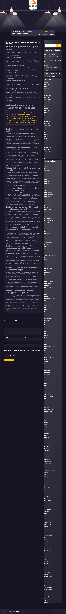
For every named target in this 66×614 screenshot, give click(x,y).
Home (47, 31)
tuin (45, 494)
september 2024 (47, 125)
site (45, 455)
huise (45, 300)
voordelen (46, 533)
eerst (45, 237)
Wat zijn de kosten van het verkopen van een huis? (19, 114)
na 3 (45, 400)
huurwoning (46, 313)
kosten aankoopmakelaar (49, 352)
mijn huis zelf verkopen (49, 394)
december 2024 (47, 119)
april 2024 (46, 136)
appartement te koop (48, 194)
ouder (45, 428)
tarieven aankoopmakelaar (49, 470)
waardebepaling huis (48, 544)
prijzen (45, 441)
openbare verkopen (48, 426)
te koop (46, 485)
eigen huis (46, 244)
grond (45, 257)
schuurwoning (47, 450)
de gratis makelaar (48, 218)
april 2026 (46, 84)
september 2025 (47, 99)
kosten (45, 350)
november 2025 (47, 95)
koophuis (46, 337)
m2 (45, 365)
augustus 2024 (47, 127)
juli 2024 (46, 129)
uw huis (46, 498)
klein (45, 329)
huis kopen (46, 285)
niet (45, 405)
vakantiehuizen (47, 504)
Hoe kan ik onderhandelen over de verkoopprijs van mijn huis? (21, 126)
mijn (45, 385)
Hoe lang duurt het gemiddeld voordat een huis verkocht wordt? (21, 118)
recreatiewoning (47, 446)
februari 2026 (47, 88)
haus (45, 263)
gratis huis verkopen (48, 253)
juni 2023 (46, 158)
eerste (45, 240)
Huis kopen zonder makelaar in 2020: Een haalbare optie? (52, 57)
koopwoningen (47, 342)
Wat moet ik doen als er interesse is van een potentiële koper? (21, 124)
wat (45, 548)
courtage (46, 214)
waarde (45, 539)
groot (45, 259)
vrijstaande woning (48, 535)
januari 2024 (46, 142)
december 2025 (47, 93)
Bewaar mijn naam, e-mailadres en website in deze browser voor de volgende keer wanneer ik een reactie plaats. (22, 351)
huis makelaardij (47, 287)
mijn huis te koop (47, 389)
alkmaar (46, 179)
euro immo (46, 246)
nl (44, 415)
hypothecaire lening (48, 318)
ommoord (46, 422)
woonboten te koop (48, 580)
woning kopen (47, 570)
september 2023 (47, 151)
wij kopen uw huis (48, 563)
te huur (45, 483)
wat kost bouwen (47, 550)
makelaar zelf (47, 374)
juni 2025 (46, 106)
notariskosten (47, 418)
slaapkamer (46, 457)
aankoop (46, 168)
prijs (45, 439)
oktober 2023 (47, 149)
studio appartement (48, 468)
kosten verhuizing (48, 359)
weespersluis (47, 554)
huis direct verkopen (48, 281)
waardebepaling (47, 541)
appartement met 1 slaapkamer (50, 190)
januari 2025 (46, 116)
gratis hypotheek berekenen (50, 255)
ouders (45, 431)
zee (45, 585)
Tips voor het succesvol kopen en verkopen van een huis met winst (51, 54)
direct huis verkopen (48, 220)
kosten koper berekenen (49, 357)
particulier (46, 437)
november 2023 (47, 147)
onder (45, 424)
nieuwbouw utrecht (48, 411)
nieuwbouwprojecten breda (49, 413)
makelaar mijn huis (48, 372)
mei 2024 (46, 134)
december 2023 (47, 145)
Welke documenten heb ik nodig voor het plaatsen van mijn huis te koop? (23, 120)
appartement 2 (47, 185)
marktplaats (46, 383)
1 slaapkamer (47, 164)
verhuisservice (47, 515)
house (45, 274)
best (45, 205)
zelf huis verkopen (48, 589)
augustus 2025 (47, 101)
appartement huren (48, 187)
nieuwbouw (46, 407)
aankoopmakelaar (48, 170)
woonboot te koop (48, 578)
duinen (45, 231)
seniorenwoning (47, 452)
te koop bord (47, 487)
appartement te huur (48, 192)
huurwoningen (47, 316)
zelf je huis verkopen (48, 591)
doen (45, 224)
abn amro (46, 174)
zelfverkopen (47, 596)
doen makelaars (47, 227)
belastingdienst (47, 203)
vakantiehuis (47, 502)
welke (45, 557)
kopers (45, 348)
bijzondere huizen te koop (49, 211)
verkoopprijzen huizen (49, 524)
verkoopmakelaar (47, 522)
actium (45, 177)
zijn (45, 600)
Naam (7, 337)
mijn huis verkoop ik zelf (49, 392)
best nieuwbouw (47, 207)
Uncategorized (47, 496)
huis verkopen (47, 296)
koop (45, 333)
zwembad (46, 602)
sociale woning (47, 463)
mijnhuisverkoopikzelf (49, 396)
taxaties (46, 478)
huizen (45, 309)
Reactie (6, 327)
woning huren (47, 567)
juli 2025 (46, 103)
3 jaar (45, 166)
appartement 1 (47, 183)
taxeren (46, 481)
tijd (45, 489)
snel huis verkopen (48, 459)
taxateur (46, 472)
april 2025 (46, 110)
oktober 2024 (47, 123)
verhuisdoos (47, 513)
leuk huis (46, 361)
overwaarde (46, 433)
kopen (45, 344)
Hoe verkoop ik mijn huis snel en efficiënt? (51, 64)
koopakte (46, 335)
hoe (45, 270)
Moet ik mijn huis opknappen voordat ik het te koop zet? (20, 112)
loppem (46, 363)
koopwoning (46, 339)
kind (45, 324)
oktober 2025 (47, 97)
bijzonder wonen (47, 209)
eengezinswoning (48, 235)
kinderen (46, 326)
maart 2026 (46, 86)
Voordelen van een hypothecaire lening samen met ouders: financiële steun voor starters (52, 69)
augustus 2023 (47, 153)
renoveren (46, 448)
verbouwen (46, 511)
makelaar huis (47, 370)
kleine (45, 331)
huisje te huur (47, 305)
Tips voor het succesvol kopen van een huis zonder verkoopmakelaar (52, 61)
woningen (46, 574)
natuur (45, 402)
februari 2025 (47, 114)
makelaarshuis (47, 381)
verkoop (46, 520)
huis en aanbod (47, 283)
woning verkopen (47, 572)
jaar (45, 322)
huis (52, 31)
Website (6, 343)
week (45, 552)
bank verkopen (47, 200)
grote (45, 261)
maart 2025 (46, 112)
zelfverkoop (46, 593)
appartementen (47, 198)
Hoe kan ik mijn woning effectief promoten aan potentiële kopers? (22, 122)
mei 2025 (46, 108)
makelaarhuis (47, 376)
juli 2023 (46, 156)
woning (45, 565)
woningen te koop (48, 576)
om (45, 420)
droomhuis (46, 229)
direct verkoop (47, 222)
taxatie (45, 474)
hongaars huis (47, 272)
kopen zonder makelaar (49, 346)
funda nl (46, 250)
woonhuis (46, 583)
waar (45, 537)
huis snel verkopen (48, 292)
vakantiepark (47, 507)
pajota (45, 435)
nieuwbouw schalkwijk (49, 409)
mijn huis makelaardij (48, 387)
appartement (47, 181)
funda (45, 248)
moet (45, 398)
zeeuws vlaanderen (48, 587)
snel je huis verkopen (48, 461)
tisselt (45, 491)
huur (45, 311)
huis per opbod (47, 289)
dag (45, 216)
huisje (45, 302)
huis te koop (47, 294)
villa (45, 530)
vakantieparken (47, 509)
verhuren (46, 517)
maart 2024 (46, 138)
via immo (46, 528)
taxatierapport (47, 476)
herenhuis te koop (48, 268)
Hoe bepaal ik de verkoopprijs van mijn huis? (17, 110)
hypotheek (46, 320)
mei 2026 (46, 82)
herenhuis (46, 266)
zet (45, 598)
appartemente (47, 196)
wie (45, 559)
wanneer (46, 546)
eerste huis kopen (48, 242)
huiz (45, 307)
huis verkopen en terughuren (50, 298)
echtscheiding (47, 233)
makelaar (46, 368)
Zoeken (47, 42)
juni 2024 (46, 132)
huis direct (46, 279)
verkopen (46, 526)
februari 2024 (47, 140)
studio (45, 465)
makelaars (46, 379)
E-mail (25, 337)
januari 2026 (46, 90)
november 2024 (47, 121)
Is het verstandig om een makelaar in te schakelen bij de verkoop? (22, 116)
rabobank (46, 444)
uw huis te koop (47, 500)
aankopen (46, 172)
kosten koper (47, 355)
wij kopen (46, 561)
